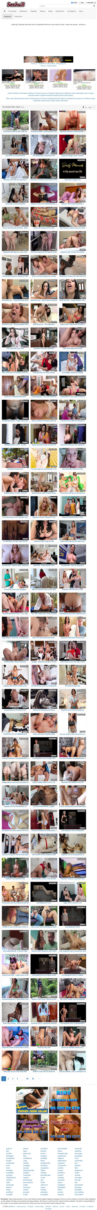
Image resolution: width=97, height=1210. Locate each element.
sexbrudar (27, 1175)
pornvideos (79, 1185)
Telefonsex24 (59, 93)
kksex (43, 1161)
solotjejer (26, 1165)
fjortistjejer (61, 1187)
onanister (61, 1180)
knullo (77, 1173)
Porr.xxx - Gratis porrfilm (49, 66)
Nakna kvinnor (25, 98)
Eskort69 (17, 98)
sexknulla (78, 1149)
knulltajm (44, 1158)
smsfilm (60, 1168)
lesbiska (44, 1156)
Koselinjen (51, 93)
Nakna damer (46, 100)
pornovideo (79, 1194)
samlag (43, 1190)
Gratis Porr (63, 98)
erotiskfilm (10, 1173)
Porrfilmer (87, 98)
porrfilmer (44, 1149)
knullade (9, 1194)
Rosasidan (49, 95)
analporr (26, 1173)
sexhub (77, 1175)
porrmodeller (62, 1149)
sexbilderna (27, 1158)
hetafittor (9, 1170)
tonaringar (10, 1185)
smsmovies (62, 1165)
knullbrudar (10, 1163)
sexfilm (26, 1190)
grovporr (26, 1192)
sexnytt (26, 1168)
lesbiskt (77, 1165)
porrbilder (78, 1190)
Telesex (38, 93)
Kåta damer (64, 100)
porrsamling (27, 1180)
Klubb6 (56, 95)
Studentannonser (35, 98)
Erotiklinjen (90, 1206)
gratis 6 (9, 1149)
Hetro (75, 2)
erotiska (43, 1173)
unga (25, 1161)
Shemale (90, 2)
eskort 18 (44, 1185)
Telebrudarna (23, 93)
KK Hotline (83, 1206)
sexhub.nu (11, 1206)
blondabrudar (63, 1153)
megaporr (61, 1185)
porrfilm (43, 1151)
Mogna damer (55, 100)
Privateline (31, 1206)
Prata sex (44, 93)
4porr (25, 1151)
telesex (9, 1187)
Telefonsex (31, 93)
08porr (43, 1170)
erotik (60, 1151)
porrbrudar (79, 1161)
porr (7, 1151)
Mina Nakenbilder (78, 93)
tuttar (8, 1182)
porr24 (43, 1153)
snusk (43, 1177)
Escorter (44, 98)
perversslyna (28, 1182)
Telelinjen (16, 93)
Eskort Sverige (89, 93)
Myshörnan (75, 1206)
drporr (8, 1190)
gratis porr (27, 1153)
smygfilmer (45, 1168)
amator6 (9, 1175)
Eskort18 (61, 95)
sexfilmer (78, 1151)
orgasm (26, 1177)
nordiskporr (10, 1158)
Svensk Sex (80, 98)
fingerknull (79, 1170)
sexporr (60, 1170)
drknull (25, 1149)
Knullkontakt (52, 98)
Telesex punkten (21, 1206)
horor (77, 1158)
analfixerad (62, 1156)
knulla (25, 1194)
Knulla (93, 98)
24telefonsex (11, 1177)
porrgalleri (78, 1156)
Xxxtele (68, 1206)
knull (8, 1165)
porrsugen (78, 1153)
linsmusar (26, 1187)
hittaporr (61, 1158)
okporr (60, 1182)
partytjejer (10, 1156)
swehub (9, 1180)
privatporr (44, 1192)
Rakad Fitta (71, 98)
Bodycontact (69, 95)
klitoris (60, 1190)
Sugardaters (37, 100)
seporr (43, 1187)
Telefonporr (68, 93)
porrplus (61, 1194)
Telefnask (55, 1206)
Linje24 (10, 93)
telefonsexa (62, 1161)
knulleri (9, 1161)
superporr (61, 1163)
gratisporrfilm (45, 1163)
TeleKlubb (48, 1206)
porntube (78, 1187)
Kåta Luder (10, 98)
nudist (25, 1185)
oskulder (61, 1177)
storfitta (26, 1163)
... (22, 1079)
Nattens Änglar (39, 1206)
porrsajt (77, 1180)
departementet (28, 1170)
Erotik (58, 98)
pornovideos (79, 1192)
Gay (82, 2)
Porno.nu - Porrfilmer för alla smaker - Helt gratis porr (48, 63)
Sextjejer (43, 95)
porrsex (60, 1192)
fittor (25, 1156)
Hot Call (62, 1206)
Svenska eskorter (34, 95)
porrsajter (78, 1177)
